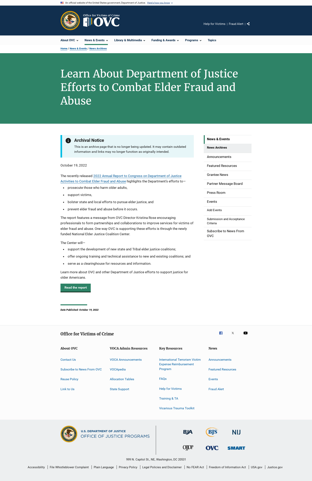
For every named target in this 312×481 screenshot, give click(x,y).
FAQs (163, 379)
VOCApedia (118, 369)
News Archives (98, 48)
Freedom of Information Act (227, 467)
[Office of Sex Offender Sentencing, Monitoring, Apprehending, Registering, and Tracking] (236, 450)
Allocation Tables (122, 379)
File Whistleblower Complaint (69, 467)
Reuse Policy (69, 379)
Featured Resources (222, 369)
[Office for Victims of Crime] (212, 451)
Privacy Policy (128, 467)
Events (213, 379)
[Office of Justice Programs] (70, 20)
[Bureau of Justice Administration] (188, 435)
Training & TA (168, 398)
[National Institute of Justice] (236, 435)
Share (251, 26)
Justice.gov (275, 467)
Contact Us (68, 359)
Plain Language (104, 467)
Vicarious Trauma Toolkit (176, 408)
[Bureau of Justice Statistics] (212, 437)
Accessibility (36, 467)
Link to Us (67, 389)
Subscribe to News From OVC (81, 369)
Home (63, 48)
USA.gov (256, 467)
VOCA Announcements (126, 359)
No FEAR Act (195, 467)
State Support (119, 389)
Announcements (220, 359)
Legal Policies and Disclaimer (162, 467)
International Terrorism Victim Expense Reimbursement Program (180, 364)
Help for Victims (214, 24)
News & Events (78, 48)
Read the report (75, 287)
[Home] (103, 20)
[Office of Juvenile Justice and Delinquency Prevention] (188, 451)
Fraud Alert (236, 24)
